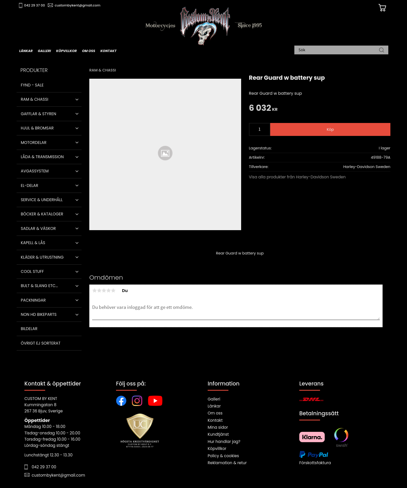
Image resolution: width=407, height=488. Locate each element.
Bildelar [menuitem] (29, 328)
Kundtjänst (218, 434)
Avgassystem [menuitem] (35, 171)
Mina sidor (218, 427)
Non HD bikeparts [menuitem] (39, 314)
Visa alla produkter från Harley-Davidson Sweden (297, 177)
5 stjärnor (113, 290)
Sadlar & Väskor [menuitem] (38, 228)
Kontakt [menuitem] (108, 51)
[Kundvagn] (380, 8)
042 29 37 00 (36, 5)
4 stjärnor (108, 290)
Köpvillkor (217, 448)
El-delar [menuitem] (29, 185)
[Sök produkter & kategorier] (339, 50)
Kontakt (215, 420)
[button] (77, 99)
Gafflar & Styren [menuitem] (38, 113)
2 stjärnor (99, 290)
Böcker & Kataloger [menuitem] (42, 214)
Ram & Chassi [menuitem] (34, 99)
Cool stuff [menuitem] (32, 271)
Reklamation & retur (227, 462)
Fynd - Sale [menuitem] (32, 85)
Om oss (215, 413)
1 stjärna (94, 290)
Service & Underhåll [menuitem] (42, 199)
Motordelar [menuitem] (33, 142)
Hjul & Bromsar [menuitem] (37, 128)
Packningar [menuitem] (33, 300)
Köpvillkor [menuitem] (66, 51)
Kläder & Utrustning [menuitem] (42, 257)
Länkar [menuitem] (26, 51)
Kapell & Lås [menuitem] (33, 242)
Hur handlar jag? (224, 441)
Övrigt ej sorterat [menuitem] (40, 343)
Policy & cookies (223, 455)
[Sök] (381, 50)
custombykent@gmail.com (79, 5)
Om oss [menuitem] (88, 51)
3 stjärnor (103, 290)
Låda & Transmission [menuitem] (42, 156)
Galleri (214, 399)
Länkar (214, 406)
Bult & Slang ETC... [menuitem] (39, 285)
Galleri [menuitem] (44, 51)
